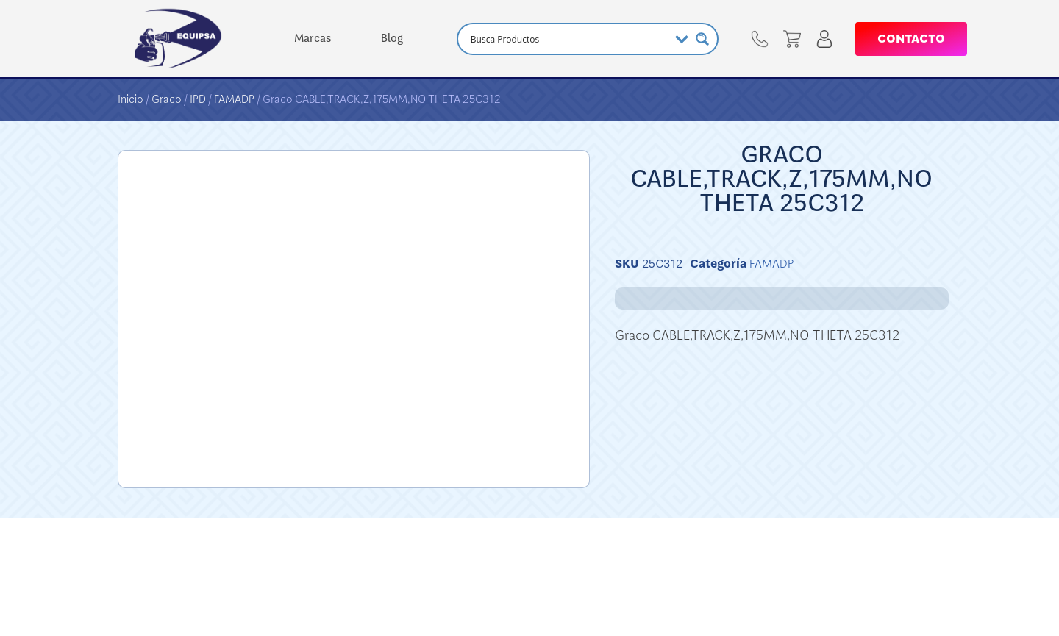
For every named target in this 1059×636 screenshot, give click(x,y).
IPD (198, 99)
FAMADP (234, 99)
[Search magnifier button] (702, 39)
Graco (166, 99)
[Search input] (568, 39)
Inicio (130, 99)
